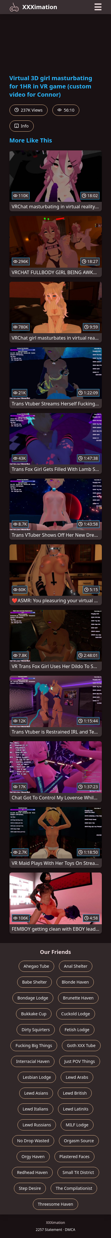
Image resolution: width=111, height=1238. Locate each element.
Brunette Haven (78, 998)
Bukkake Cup (33, 1013)
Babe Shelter (34, 982)
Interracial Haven (32, 1061)
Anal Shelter (75, 966)
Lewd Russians (36, 1125)
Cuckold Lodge (75, 1013)
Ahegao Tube (36, 966)
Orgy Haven (33, 1156)
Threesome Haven (55, 1204)
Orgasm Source (79, 1140)
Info (22, 126)
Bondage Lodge (32, 998)
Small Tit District (78, 1172)
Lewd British (75, 1093)
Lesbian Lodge (37, 1077)
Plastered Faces (74, 1156)
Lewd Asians (36, 1093)
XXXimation (33, 7)
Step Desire (30, 1188)
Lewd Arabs (77, 1077)
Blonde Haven (75, 982)
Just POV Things (79, 1061)
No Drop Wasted (33, 1140)
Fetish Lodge (77, 1029)
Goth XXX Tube (81, 1045)
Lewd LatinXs (76, 1109)
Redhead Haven (32, 1172)
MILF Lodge (77, 1125)
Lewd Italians (35, 1109)
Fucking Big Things (33, 1045)
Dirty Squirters (36, 1029)
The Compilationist (74, 1188)
